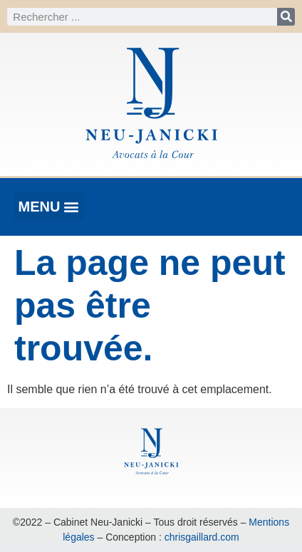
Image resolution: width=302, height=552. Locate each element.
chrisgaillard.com (202, 537)
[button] (48, 207)
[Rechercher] (286, 17)
